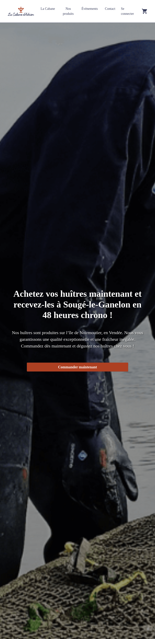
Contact (110, 9)
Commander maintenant (77, 367)
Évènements (89, 9)
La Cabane (48, 9)
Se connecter (127, 11)
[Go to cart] (144, 11)
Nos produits (68, 11)
